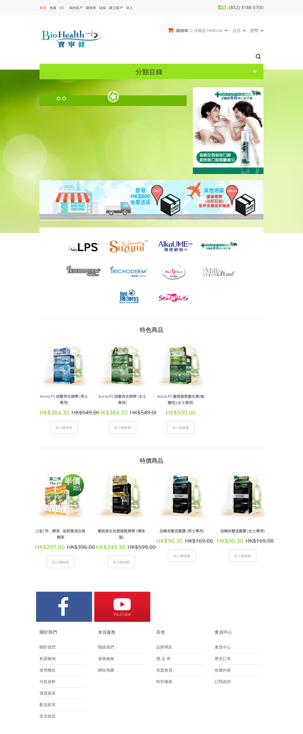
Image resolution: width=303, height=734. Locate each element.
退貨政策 (48, 648)
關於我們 (48, 602)
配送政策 (48, 660)
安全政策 (48, 671)
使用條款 (48, 625)
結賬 (102, 8)
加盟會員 (164, 625)
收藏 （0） (57, 8)
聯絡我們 (106, 602)
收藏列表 (223, 625)
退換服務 (106, 614)
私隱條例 (48, 614)
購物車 (91, 8)
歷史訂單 (223, 614)
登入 (129, 8)
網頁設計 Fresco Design (129, 703)
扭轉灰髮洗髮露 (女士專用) (242, 489)
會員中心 (223, 602)
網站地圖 (106, 625)
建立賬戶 (116, 8)
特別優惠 (164, 637)
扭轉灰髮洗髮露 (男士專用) (182, 489)
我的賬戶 (76, 8)
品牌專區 (164, 602)
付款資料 (48, 637)
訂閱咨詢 (223, 637)
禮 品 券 (163, 614)
